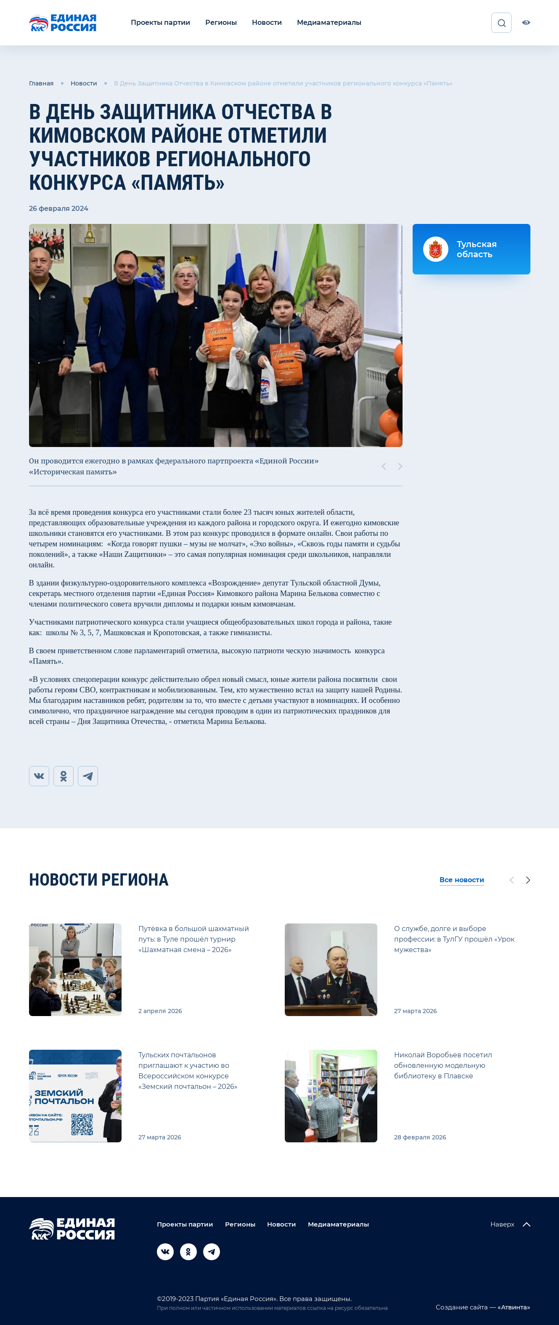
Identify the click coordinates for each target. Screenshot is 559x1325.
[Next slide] (400, 466)
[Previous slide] (383, 466)
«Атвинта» (513, 1307)
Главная (41, 83)
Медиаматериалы (329, 23)
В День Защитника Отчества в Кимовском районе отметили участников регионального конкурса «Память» (283, 83)
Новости (267, 23)
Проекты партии (160, 23)
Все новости (462, 880)
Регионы (221, 23)
